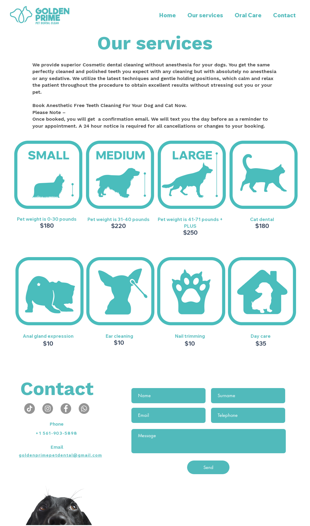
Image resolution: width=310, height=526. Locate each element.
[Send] (208, 467)
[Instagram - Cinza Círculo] (47, 408)
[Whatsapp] (84, 408)
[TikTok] (29, 408)
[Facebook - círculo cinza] (66, 408)
